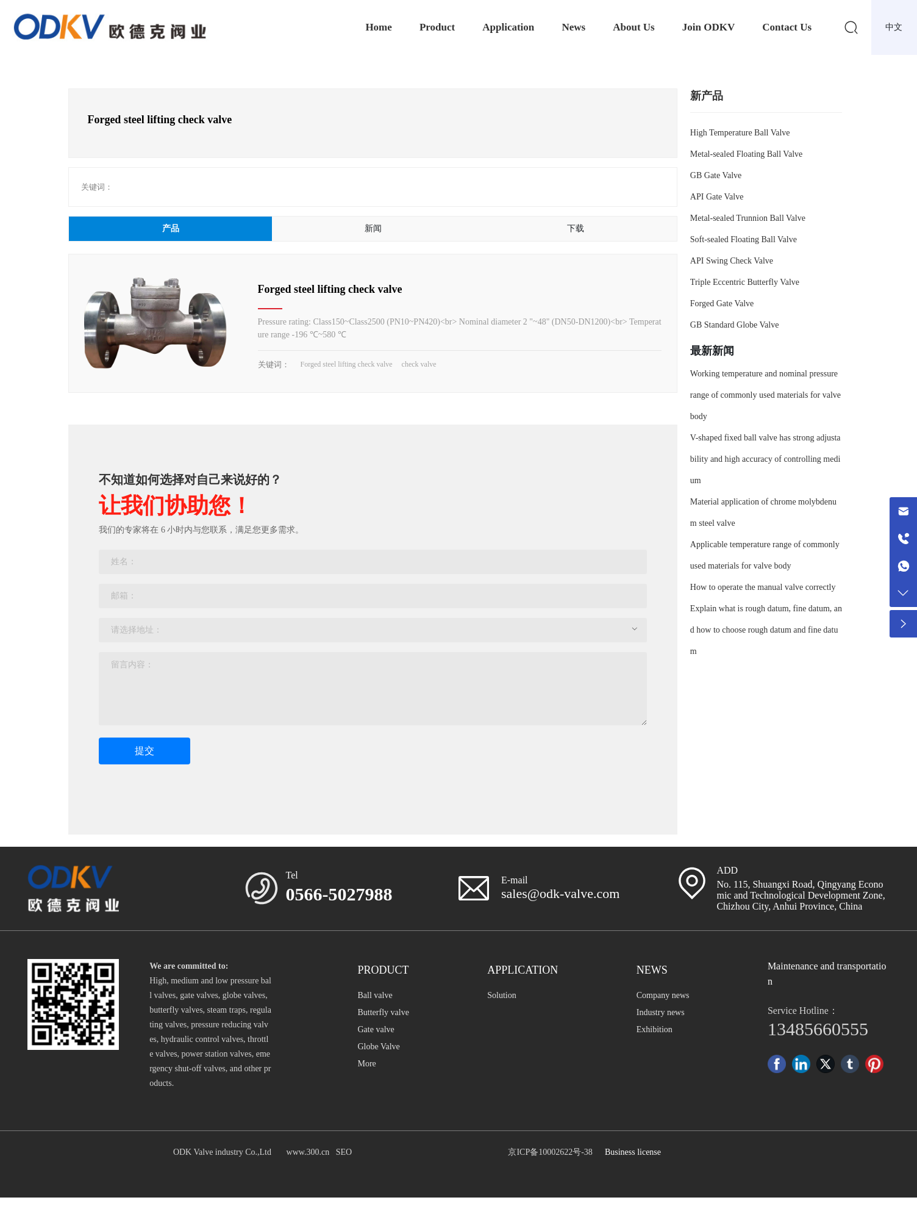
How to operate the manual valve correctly (763, 587)
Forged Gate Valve (722, 303)
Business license (633, 1152)
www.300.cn (308, 1152)
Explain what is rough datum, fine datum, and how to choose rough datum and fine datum (766, 630)
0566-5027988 (339, 894)
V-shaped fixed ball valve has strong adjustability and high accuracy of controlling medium (765, 459)
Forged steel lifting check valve (330, 289)
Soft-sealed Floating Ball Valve (743, 239)
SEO (344, 1152)
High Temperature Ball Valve (740, 132)
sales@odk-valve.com (560, 893)
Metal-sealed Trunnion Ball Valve (747, 218)
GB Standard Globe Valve (734, 324)
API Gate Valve (717, 196)
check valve (419, 364)
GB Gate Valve (716, 175)
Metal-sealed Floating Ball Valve (746, 154)
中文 (893, 27)
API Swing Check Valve (731, 260)
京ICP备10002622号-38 (550, 1152)
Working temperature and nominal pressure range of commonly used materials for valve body (765, 395)
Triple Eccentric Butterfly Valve (744, 282)
